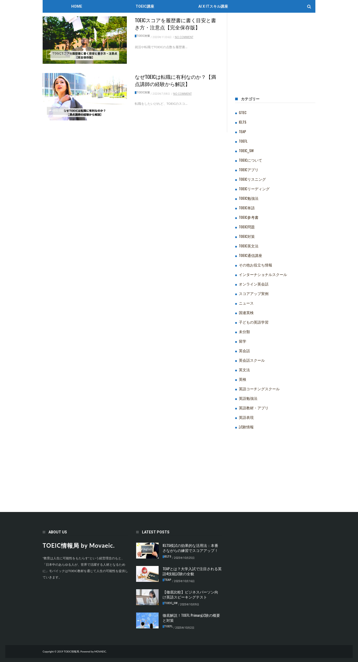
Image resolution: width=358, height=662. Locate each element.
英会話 (244, 350)
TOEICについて (250, 160)
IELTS (242, 122)
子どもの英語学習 (253, 322)
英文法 (244, 369)
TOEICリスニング (252, 179)
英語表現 (246, 417)
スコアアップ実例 (253, 293)
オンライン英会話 (253, 284)
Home (76, 6)
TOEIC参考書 (248, 217)
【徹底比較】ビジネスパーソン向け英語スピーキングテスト (190, 594)
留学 (242, 341)
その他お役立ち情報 (255, 264)
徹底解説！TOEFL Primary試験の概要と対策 (191, 617)
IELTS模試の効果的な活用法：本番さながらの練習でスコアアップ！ (190, 547)
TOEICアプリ (248, 169)
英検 (242, 379)
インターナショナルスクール (263, 274)
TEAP (242, 131)
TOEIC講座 (145, 6)
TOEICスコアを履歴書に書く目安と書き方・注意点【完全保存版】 (175, 23)
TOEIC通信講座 (250, 255)
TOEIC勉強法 (248, 198)
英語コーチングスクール (259, 388)
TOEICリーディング (254, 188)
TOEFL (243, 141)
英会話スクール (252, 360)
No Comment (184, 37)
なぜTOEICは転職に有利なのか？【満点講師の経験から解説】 (175, 80)
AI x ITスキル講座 (213, 6)
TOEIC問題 (247, 226)
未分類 (244, 331)
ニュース (246, 303)
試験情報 (246, 426)
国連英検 (246, 312)
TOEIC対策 (143, 35)
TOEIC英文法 (248, 245)
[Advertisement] (275, 56)
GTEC (243, 112)
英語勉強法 (248, 398)
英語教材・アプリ (253, 407)
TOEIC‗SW (246, 150)
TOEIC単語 (247, 207)
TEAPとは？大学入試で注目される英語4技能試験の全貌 (192, 571)
